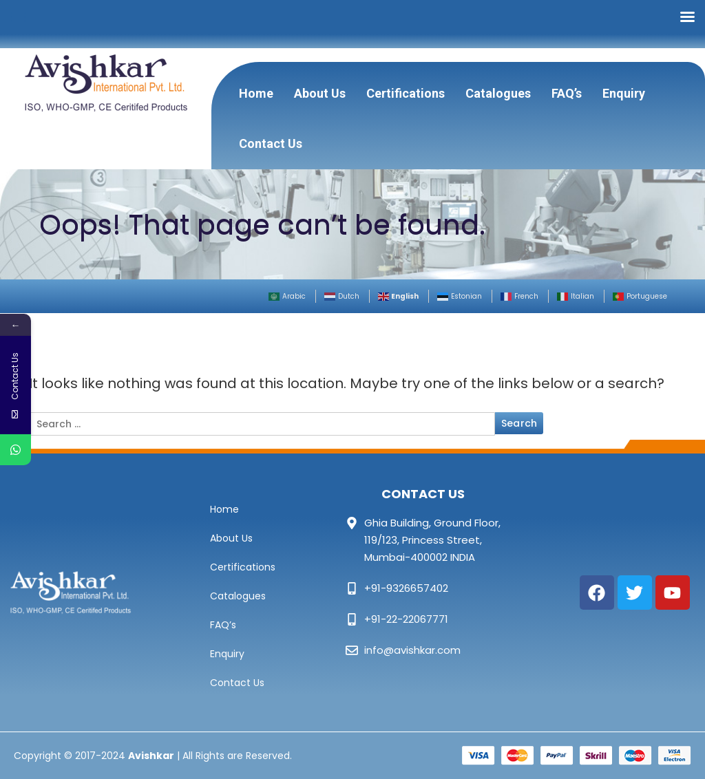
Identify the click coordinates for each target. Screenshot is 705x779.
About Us (320, 93)
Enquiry (623, 93)
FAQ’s (566, 93)
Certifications (405, 93)
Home (256, 93)
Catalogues (498, 93)
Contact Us (270, 143)
